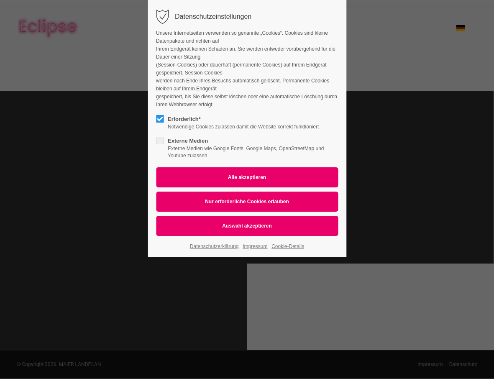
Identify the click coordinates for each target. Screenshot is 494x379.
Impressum (255, 246)
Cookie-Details (287, 246)
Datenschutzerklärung (214, 246)
